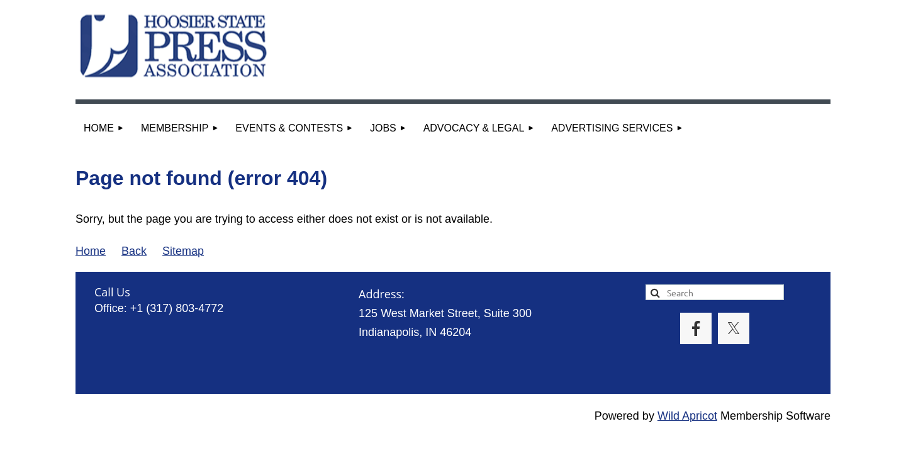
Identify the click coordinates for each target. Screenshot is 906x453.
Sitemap (183, 251)
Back (134, 251)
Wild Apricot (687, 416)
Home (91, 251)
